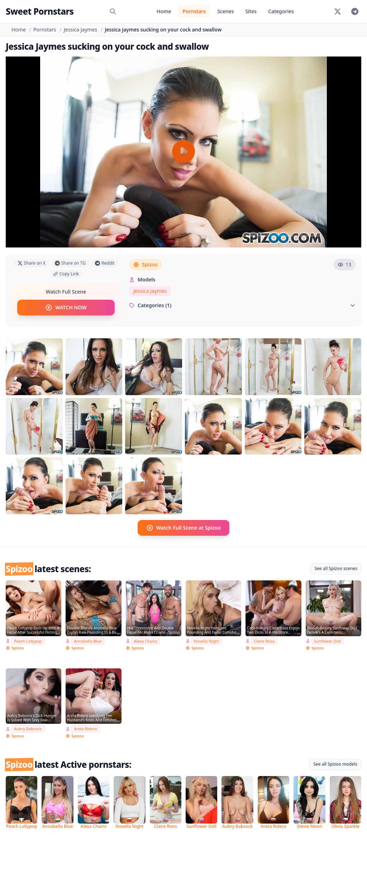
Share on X (32, 263)
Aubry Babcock (28, 728)
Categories (281, 11)
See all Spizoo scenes (335, 568)
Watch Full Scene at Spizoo (183, 527)
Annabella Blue (87, 640)
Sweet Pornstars (39, 11)
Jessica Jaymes (80, 29)
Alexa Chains (146, 640)
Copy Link (66, 274)
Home (164, 11)
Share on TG (70, 263)
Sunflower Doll (327, 640)
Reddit (104, 263)
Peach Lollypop (28, 640)
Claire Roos (264, 640)
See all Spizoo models (335, 764)
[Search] (112, 11)
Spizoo (145, 264)
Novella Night (206, 640)
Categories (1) (242, 305)
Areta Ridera (85, 728)
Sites (251, 11)
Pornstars (194, 11)
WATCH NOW (65, 307)
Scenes (225, 11)
